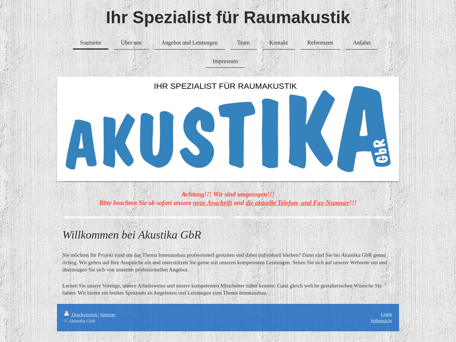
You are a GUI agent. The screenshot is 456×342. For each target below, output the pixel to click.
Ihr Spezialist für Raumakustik (228, 17)
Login (386, 314)
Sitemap (107, 314)
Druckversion (81, 314)
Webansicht (381, 320)
